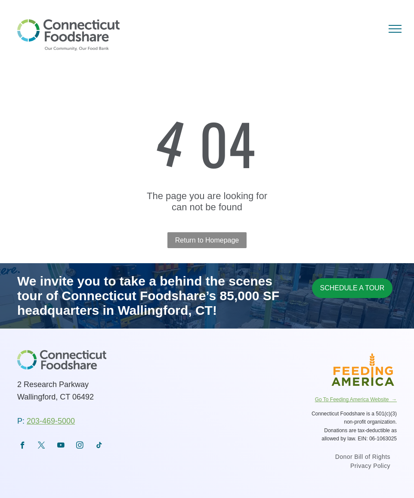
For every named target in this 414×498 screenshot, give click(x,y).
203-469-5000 (51, 421)
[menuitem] (363, 457)
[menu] (395, 29)
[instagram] (79, 446)
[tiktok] (99, 446)
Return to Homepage (207, 240)
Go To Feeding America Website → (356, 400)
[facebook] (22, 446)
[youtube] (61, 446)
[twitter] (41, 446)
